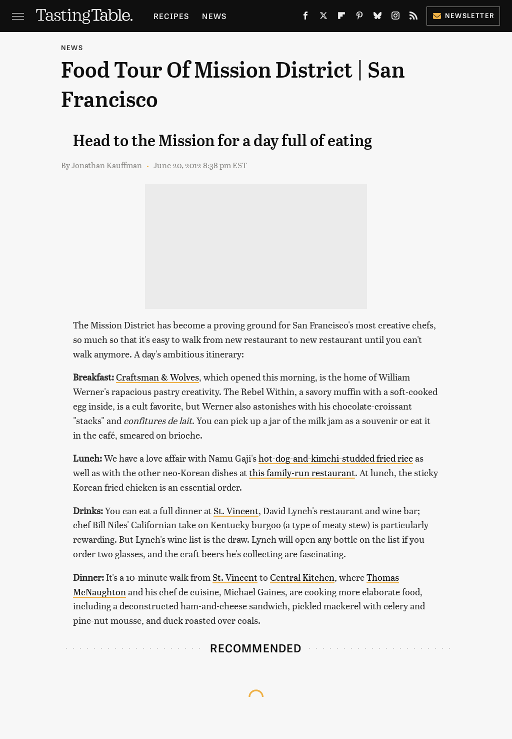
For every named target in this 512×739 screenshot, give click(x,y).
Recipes (171, 16)
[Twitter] (323, 17)
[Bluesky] (377, 17)
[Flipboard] (341, 17)
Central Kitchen (302, 577)
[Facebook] (305, 17)
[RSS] (413, 17)
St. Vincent (236, 510)
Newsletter (463, 15)
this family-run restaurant (302, 472)
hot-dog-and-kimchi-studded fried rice (335, 458)
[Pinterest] (359, 17)
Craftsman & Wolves (157, 377)
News (214, 16)
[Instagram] (395, 17)
